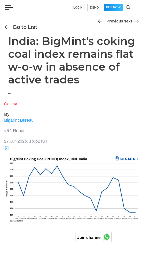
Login (77, 7)
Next (131, 21)
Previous (110, 21)
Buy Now (113, 7)
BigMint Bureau (18, 120)
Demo (94, 7)
